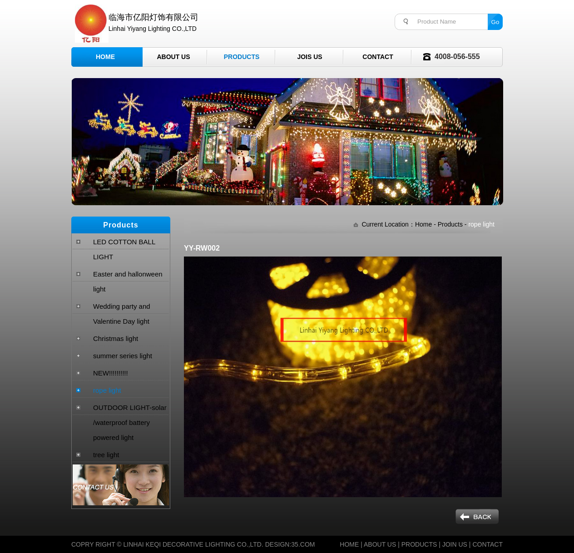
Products (242, 56)
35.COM (303, 544)
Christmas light (115, 338)
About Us (173, 56)
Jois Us (309, 56)
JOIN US (454, 544)
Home (105, 56)
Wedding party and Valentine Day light (121, 313)
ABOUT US (380, 544)
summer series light (122, 356)
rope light (107, 390)
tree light (106, 455)
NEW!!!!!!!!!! (110, 373)
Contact (377, 56)
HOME (349, 544)
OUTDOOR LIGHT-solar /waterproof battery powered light (130, 422)
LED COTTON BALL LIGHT (124, 249)
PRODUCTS (419, 544)
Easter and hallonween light (128, 281)
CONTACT (487, 544)
